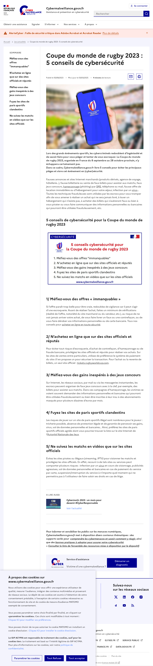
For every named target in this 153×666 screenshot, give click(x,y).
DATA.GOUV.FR (124, 646)
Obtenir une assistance (15, 24)
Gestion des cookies (98, 656)
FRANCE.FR (103, 646)
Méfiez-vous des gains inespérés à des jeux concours (21, 91)
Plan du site (116, 656)
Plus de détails (110, 33)
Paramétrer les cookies (27, 658)
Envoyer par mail (131, 77)
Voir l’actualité (74, 508)
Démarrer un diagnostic (122, 562)
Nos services (70, 24)
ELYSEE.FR (110, 640)
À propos (89, 24)
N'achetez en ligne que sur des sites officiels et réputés (20, 77)
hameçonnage (71, 186)
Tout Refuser (54, 658)
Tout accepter (77, 658)
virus (134, 190)
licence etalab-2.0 (109, 662)
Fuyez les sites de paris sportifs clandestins (19, 105)
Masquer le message (147, 32)
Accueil (7, 41)
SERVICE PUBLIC (131, 640)
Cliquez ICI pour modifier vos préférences (29, 620)
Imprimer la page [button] (139, 77)
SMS (98, 186)
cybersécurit (115, 542)
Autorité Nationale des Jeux (63, 434)
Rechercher (146, 14)
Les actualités (20, 41)
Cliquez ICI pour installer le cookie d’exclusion (52, 630)
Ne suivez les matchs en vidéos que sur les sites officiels (21, 119)
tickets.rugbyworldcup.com (93, 363)
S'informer (50, 24)
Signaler (36, 24)
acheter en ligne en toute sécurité (81, 324)
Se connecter (141, 5)
